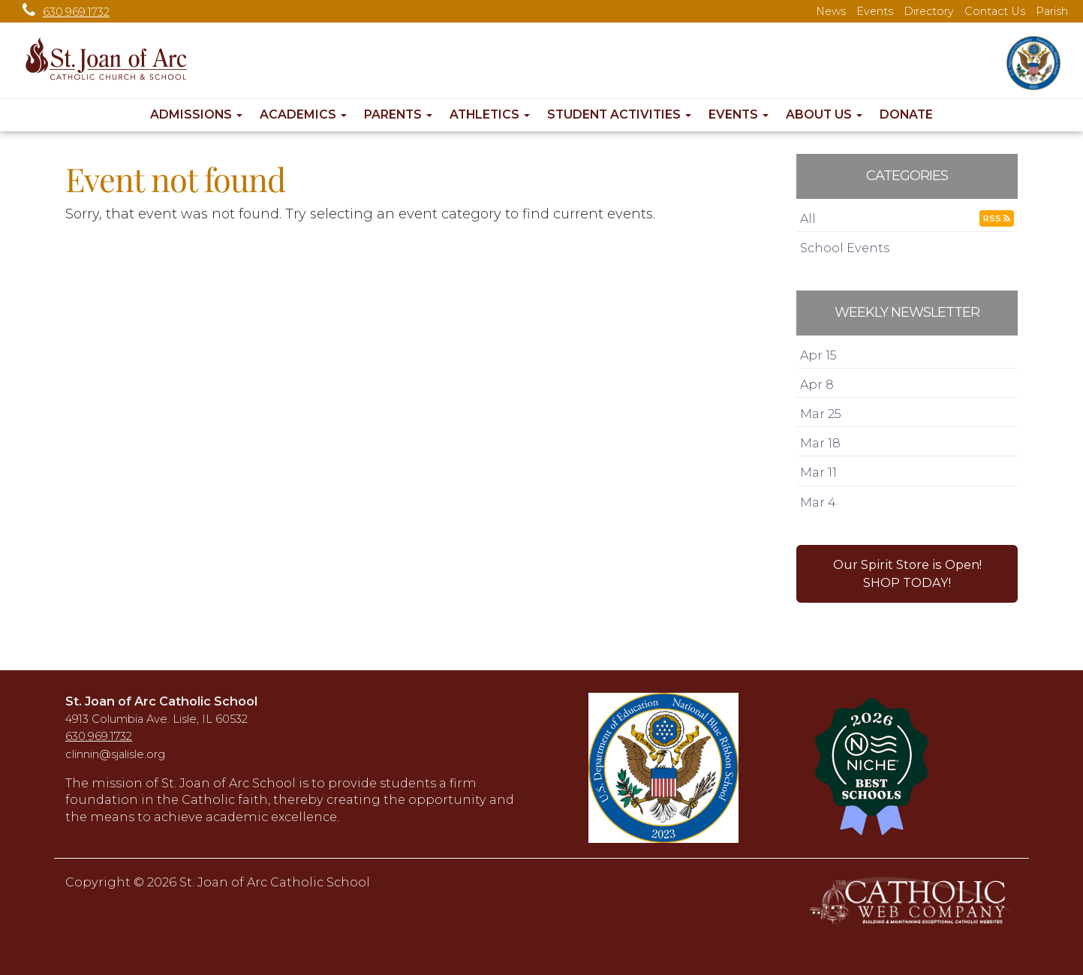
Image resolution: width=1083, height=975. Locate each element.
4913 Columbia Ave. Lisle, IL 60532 (156, 719)
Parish (1052, 11)
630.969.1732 (62, 12)
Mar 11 (818, 472)
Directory (929, 11)
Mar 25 (820, 413)
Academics (303, 114)
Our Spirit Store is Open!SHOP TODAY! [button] (907, 573)
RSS (996, 218)
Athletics (490, 114)
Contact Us (994, 11)
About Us (824, 114)
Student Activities (619, 114)
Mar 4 (818, 502)
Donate (906, 114)
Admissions (196, 114)
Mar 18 (820, 442)
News (831, 11)
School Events (844, 247)
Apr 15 (818, 355)
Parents (398, 114)
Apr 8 (817, 384)
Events (874, 11)
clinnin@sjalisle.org (115, 754)
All (808, 218)
